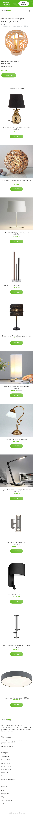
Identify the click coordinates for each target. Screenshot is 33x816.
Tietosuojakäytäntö (7, 800)
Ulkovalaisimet (5, 776)
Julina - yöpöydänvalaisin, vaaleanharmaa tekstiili (16, 387)
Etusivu (3, 24)
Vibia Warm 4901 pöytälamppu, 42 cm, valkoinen (16, 233)
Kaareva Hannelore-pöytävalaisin (16, 439)
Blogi (2, 790)
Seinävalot (4, 773)
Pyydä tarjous (23, 3)
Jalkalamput (5, 756)
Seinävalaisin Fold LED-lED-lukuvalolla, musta (16, 595)
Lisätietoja (8, 75)
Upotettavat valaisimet (8, 779)
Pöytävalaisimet (14, 61)
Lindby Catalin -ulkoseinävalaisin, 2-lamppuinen (16, 543)
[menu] (30, 11)
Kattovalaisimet (6, 763)
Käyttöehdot (5, 797)
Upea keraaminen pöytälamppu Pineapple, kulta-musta (16, 128)
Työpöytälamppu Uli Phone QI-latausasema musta (16, 490)
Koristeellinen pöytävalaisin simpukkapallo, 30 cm (16, 181)
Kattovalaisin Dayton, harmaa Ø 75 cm (16, 698)
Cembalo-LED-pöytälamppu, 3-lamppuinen (16, 285)
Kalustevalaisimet (6, 760)
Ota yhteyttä (5, 794)
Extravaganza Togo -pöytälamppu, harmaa (16, 336)
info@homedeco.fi (7, 746)
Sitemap (3, 803)
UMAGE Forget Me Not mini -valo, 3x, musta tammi (16, 646)
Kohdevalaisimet (6, 766)
